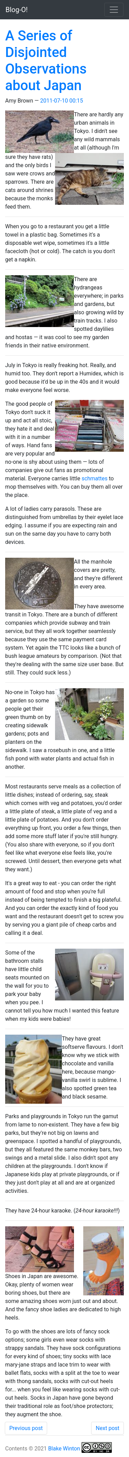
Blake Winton (64, 1448)
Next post (107, 1428)
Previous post (26, 1428)
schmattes (94, 478)
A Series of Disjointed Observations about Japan (46, 61)
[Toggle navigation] (113, 10)
